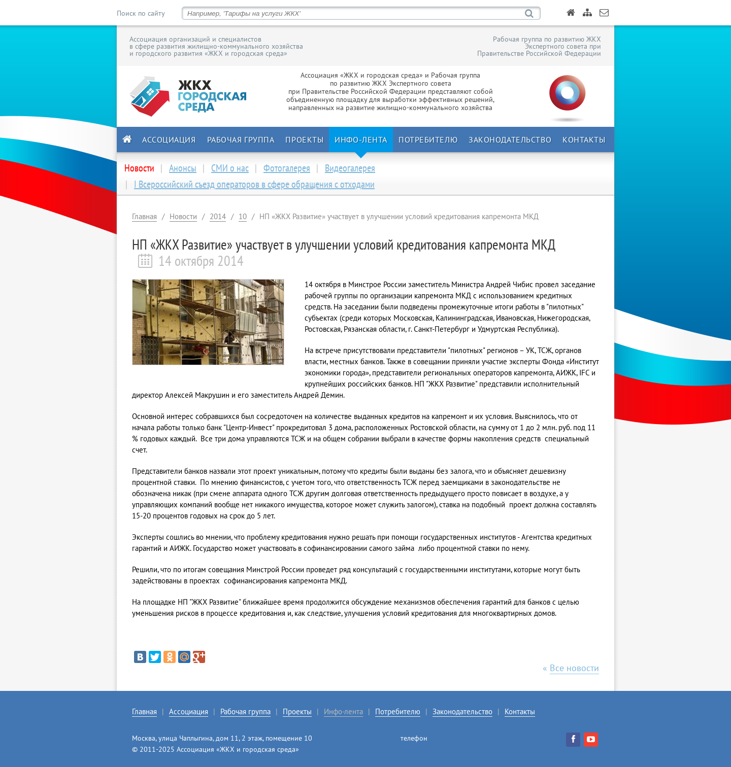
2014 (218, 216)
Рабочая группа (241, 139)
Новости (183, 216)
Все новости (574, 668)
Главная (144, 216)
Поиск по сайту (140, 13)
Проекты (304, 139)
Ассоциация (169, 139)
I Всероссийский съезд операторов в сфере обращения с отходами (254, 184)
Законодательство (510, 139)
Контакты (583, 139)
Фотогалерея (286, 168)
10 (243, 216)
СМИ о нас (230, 168)
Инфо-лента (361, 139)
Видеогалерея (350, 168)
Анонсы (182, 168)
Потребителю (427, 139)
